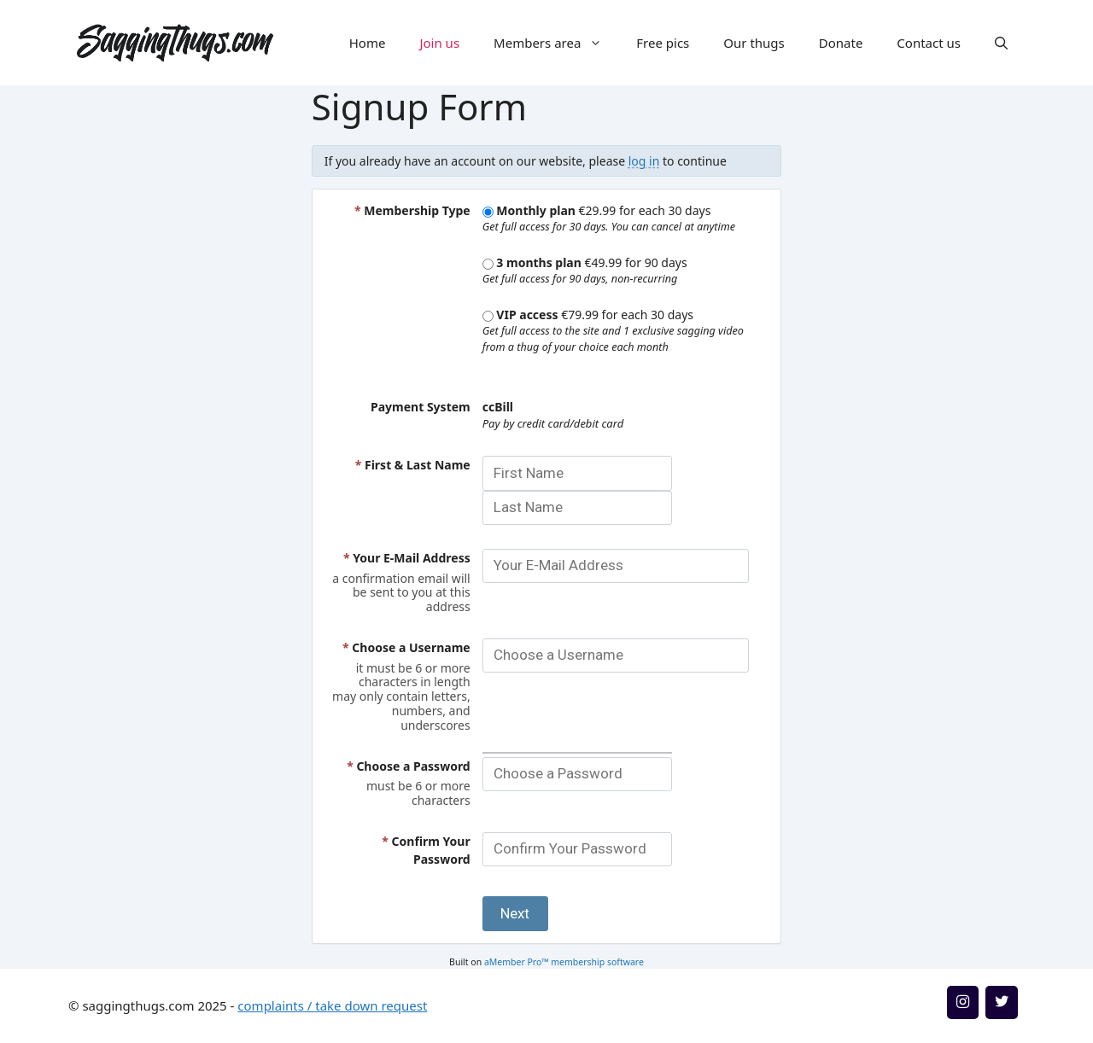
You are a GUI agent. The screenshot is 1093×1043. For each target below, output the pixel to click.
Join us (439, 42)
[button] (1001, 42)
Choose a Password (409, 766)
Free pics (662, 42)
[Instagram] (963, 1002)
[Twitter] (1001, 1002)
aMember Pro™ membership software (564, 962)
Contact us (929, 42)
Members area (556, 42)
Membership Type (412, 210)
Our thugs (753, 42)
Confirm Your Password (426, 850)
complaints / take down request (332, 1005)
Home (367, 42)
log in (644, 161)
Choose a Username (406, 647)
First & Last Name (413, 465)
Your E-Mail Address (407, 558)
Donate (841, 42)
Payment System (421, 407)
